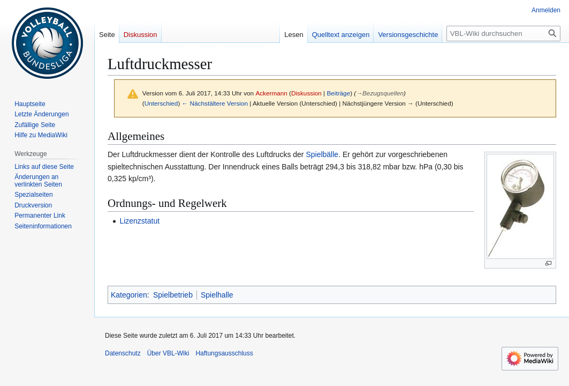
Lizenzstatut (139, 221)
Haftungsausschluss (224, 353)
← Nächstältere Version (215, 103)
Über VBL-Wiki (168, 353)
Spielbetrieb (173, 295)
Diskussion (306, 93)
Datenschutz (123, 353)
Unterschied (161, 103)
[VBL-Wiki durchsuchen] (503, 33)
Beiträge (338, 93)
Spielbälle (322, 154)
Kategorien (129, 295)
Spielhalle (217, 295)
